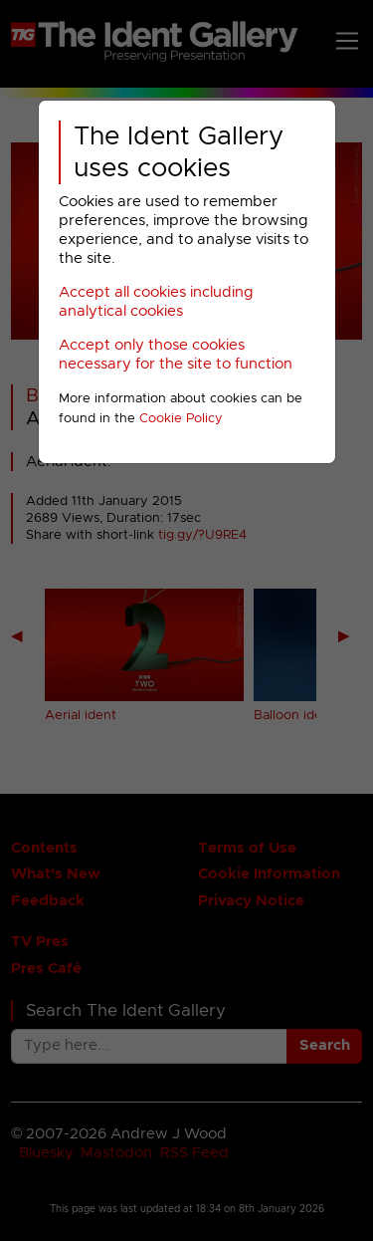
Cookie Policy (181, 418)
